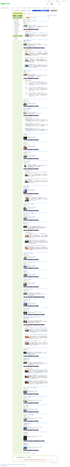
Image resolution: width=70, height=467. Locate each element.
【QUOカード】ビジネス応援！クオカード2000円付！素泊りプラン (35, 87)
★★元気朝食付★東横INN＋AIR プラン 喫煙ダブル (32, 123)
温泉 (15, 39)
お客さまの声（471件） (26, 206)
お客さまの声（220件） (26, 73)
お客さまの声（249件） (26, 163)
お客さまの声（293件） (26, 319)
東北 (15, 21)
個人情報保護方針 (8, 464)
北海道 (15, 20)
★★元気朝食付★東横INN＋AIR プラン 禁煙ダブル (32, 118)
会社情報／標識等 (3, 464)
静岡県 (16, 26)
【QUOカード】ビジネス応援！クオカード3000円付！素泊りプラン (35, 81)
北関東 (15, 22)
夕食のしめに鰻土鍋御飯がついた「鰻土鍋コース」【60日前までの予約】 (36, 380)
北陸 (15, 28)
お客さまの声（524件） (26, 188)
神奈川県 (16, 25)
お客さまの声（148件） (26, 426)
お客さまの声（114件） (26, 24)
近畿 (15, 30)
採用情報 (18, 464)
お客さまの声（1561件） (26, 42)
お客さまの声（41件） (26, 154)
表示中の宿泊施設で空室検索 (53, 15)
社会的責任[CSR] (14, 464)
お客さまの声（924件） (26, 281)
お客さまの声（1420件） (26, 291)
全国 (28, 13)
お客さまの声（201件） (26, 273)
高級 (15, 38)
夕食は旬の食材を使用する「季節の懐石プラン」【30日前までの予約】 (35, 375)
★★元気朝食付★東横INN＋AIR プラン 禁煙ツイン (32, 128)
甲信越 (15, 27)
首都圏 (15, 23)
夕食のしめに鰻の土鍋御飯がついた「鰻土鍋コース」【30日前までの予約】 (36, 369)
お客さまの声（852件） (26, 111)
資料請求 (24, 464)
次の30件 (35, 20)
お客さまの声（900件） (26, 215)
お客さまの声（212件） (26, 264)
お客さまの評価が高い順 (33, 17)
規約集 (21, 464)
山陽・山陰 (16, 31)
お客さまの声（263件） (26, 255)
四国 (15, 32)
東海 (15, 29)
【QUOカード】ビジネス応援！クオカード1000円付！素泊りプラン (35, 92)
